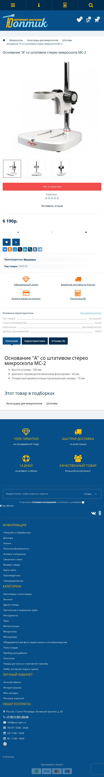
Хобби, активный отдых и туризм (20, 669)
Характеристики (34, 341)
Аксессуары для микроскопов (24, 403)
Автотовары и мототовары (17, 594)
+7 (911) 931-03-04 (15, 717)
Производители (11, 575)
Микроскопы (10, 631)
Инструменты (10, 615)
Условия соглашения (14, 554)
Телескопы (9, 658)
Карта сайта (9, 570)
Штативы (52, 403)
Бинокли (8, 599)
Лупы (6, 620)
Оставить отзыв (52, 206)
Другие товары (11, 604)
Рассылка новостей (13, 698)
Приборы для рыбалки (15, 652)
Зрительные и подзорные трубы (20, 610)
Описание (11, 341)
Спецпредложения (13, 580)
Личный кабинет (12, 682)
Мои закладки (10, 692)
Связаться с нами (12, 559)
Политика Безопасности (16, 548)
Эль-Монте (6, 505)
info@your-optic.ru (14, 722)
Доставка (8, 537)
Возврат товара (11, 564)
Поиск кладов (10, 647)
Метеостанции (11, 626)
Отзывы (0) (58, 341)
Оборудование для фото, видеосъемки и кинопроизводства (35, 642)
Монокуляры (10, 636)
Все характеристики (90, 313)
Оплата (7, 543)
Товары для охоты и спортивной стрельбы (25, 663)
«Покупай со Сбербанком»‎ (17, 532)
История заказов (12, 687)
